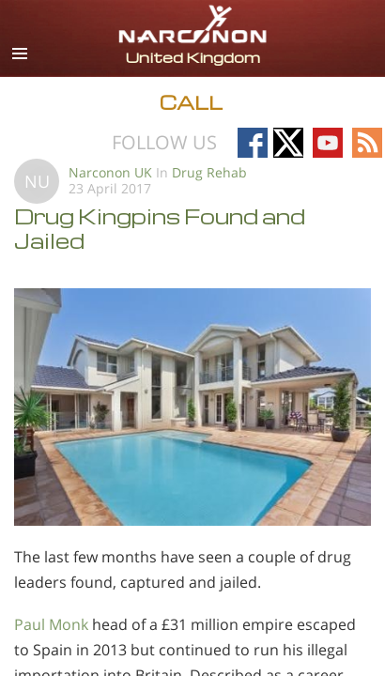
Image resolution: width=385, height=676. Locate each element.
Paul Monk (51, 624)
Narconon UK (110, 172)
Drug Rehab (209, 172)
